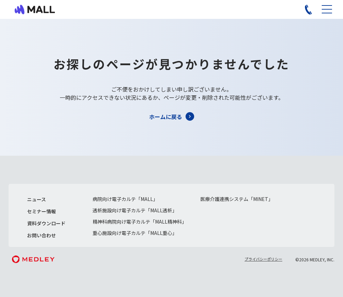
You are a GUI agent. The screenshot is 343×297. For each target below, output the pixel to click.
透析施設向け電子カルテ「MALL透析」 (135, 210)
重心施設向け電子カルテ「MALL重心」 (135, 232)
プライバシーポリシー (263, 259)
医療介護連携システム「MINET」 (236, 198)
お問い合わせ (41, 235)
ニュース (36, 199)
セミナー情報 (41, 211)
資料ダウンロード (46, 223)
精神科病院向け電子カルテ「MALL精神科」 (140, 221)
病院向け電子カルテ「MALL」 (125, 198)
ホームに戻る (165, 116)
